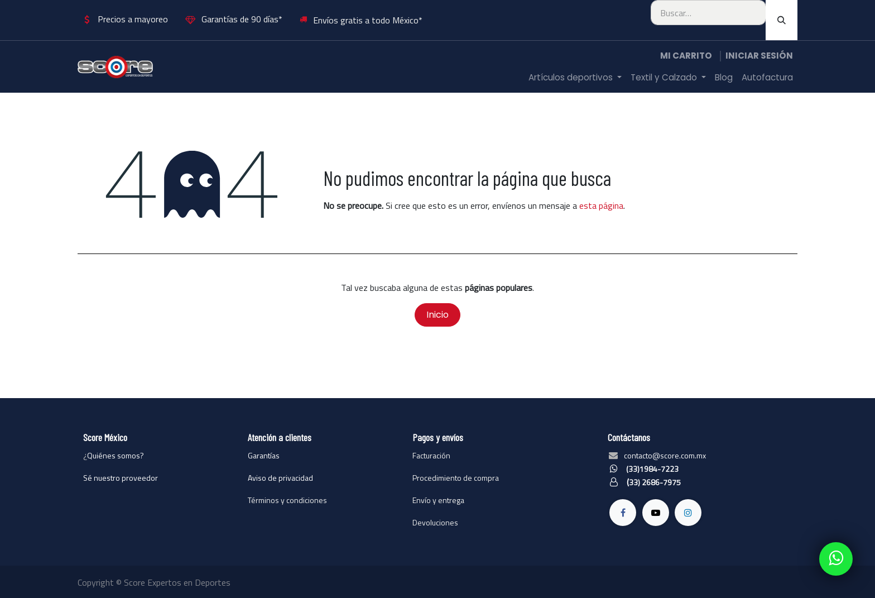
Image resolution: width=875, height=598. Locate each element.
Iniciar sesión (759, 55)
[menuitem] (575, 78)
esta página (601, 205)
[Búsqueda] (781, 20)
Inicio (437, 314)
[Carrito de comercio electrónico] (686, 56)
